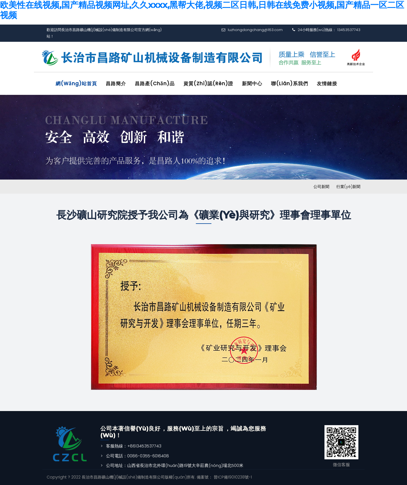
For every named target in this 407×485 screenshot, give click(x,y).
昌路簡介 (116, 83)
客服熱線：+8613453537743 (133, 446)
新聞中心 (252, 83)
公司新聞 (321, 186)
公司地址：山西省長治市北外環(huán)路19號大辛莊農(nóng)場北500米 (174, 465)
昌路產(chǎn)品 (155, 83)
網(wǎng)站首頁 (76, 83)
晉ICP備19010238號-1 (232, 477)
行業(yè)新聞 (348, 186)
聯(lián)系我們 (289, 83)
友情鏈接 (327, 83)
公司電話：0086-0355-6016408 (137, 456)
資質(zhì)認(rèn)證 (208, 83)
